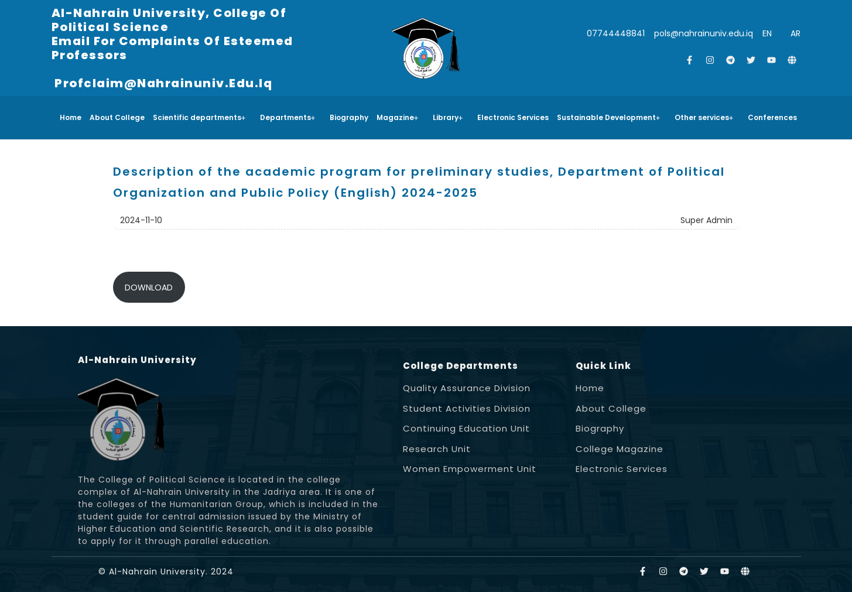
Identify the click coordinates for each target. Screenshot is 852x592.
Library (448, 117)
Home (70, 117)
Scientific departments (199, 117)
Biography (349, 117)
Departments (288, 117)
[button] (202, 118)
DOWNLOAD (149, 287)
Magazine (398, 117)
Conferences (772, 117)
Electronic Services (513, 117)
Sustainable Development (609, 117)
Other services (704, 117)
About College (117, 117)
